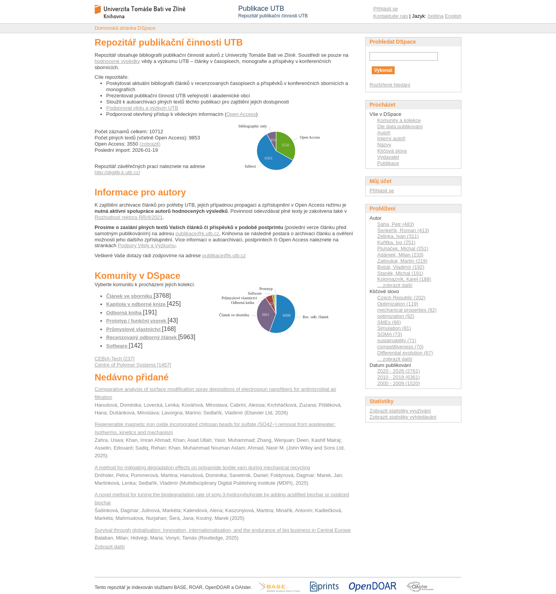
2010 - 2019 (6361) (398, 377)
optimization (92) (395, 316)
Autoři (383, 133)
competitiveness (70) (400, 347)
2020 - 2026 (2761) (398, 371)
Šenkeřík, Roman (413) (403, 230)
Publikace (388, 163)
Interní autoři (391, 138)
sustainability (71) (396, 340)
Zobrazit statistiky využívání (400, 411)
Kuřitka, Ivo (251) (396, 242)
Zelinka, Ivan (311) (398, 236)
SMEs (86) (389, 322)
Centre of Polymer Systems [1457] (133, 365)
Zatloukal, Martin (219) (402, 261)
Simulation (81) (394, 328)
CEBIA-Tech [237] (114, 358)
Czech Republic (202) (401, 297)
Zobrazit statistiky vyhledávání (403, 417)
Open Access (241, 114)
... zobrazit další (394, 285)
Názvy (384, 145)
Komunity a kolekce (399, 120)
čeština (436, 16)
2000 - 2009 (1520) (398, 383)
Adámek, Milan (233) (400, 255)
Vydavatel (388, 157)
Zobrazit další (110, 547)
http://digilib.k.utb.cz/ (117, 172)
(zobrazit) (149, 144)
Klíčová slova (392, 151)
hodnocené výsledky (117, 61)
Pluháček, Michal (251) (402, 248)
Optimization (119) (397, 304)
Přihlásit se (385, 9)
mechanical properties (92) (407, 310)
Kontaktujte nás (390, 16)
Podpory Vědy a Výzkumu (147, 245)
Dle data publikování (400, 126)
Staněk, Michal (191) (400, 273)
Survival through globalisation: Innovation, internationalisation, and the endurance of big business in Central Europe (223, 530)
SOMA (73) (389, 334)
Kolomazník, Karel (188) (404, 279)
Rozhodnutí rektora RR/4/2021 (129, 217)
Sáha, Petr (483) (395, 224)
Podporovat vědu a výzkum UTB (142, 108)
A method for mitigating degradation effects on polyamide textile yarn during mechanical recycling (202, 467)
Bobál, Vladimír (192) (400, 267)
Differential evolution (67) (405, 353)
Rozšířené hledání (390, 85)
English (453, 16)
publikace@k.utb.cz (197, 233)
